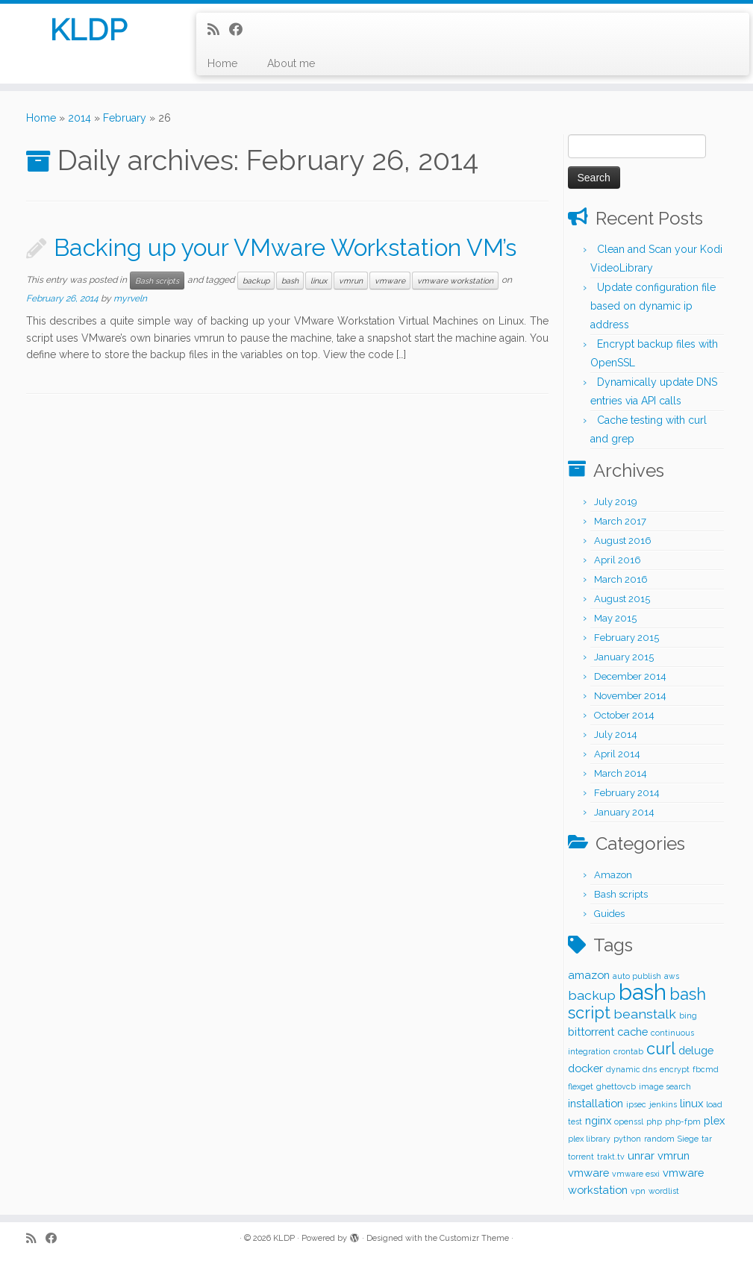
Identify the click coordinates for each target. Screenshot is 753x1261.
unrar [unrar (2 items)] (641, 1155)
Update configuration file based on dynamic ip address (653, 306)
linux (318, 280)
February (124, 118)
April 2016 (617, 560)
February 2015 (626, 637)
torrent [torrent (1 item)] (581, 1156)
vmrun (351, 280)
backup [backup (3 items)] (592, 995)
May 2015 (615, 618)
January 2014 (624, 812)
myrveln (130, 298)
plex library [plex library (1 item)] (589, 1138)
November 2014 (630, 695)
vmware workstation (455, 280)
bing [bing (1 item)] (688, 1015)
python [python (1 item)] (627, 1138)
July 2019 (615, 501)
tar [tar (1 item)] (707, 1138)
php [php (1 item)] (654, 1121)
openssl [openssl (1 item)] (628, 1121)
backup (256, 280)
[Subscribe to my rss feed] (218, 29)
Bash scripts (157, 280)
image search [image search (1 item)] (665, 1086)
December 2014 (630, 676)
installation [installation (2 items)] (595, 1103)
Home (222, 63)
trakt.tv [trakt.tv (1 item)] (611, 1156)
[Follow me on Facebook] (240, 29)
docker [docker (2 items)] (585, 1068)
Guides (609, 913)
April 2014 (617, 754)
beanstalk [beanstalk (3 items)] (644, 1013)
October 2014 (624, 715)
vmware (390, 280)
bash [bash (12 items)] (642, 992)
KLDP (88, 29)
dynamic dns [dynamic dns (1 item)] (631, 1069)
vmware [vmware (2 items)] (588, 1172)
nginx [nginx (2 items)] (598, 1120)
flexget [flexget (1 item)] (580, 1086)
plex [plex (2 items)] (714, 1120)
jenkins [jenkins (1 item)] (663, 1104)
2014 (79, 118)
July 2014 (615, 734)
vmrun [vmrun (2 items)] (673, 1155)
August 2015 (622, 598)
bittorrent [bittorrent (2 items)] (591, 1031)
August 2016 (623, 540)
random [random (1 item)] (659, 1138)
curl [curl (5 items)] (660, 1048)
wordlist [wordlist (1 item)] (664, 1190)
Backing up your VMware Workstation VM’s (285, 247)
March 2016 (621, 579)
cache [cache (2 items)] (632, 1031)
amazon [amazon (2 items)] (589, 975)
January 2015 (624, 657)
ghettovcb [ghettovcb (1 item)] (616, 1086)
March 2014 (620, 773)
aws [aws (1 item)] (671, 975)
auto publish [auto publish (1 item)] (637, 975)
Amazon (613, 874)
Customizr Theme (474, 1238)
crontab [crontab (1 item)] (628, 1051)
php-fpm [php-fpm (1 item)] (683, 1121)
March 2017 (620, 521)
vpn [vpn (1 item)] (638, 1190)
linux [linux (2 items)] (691, 1103)
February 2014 (627, 792)
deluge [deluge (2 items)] (695, 1050)
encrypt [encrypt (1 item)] (675, 1069)
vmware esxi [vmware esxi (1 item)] (636, 1173)
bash (290, 280)
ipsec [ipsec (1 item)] (636, 1104)
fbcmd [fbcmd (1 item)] (706, 1069)
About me (291, 63)
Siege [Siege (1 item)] (688, 1138)
